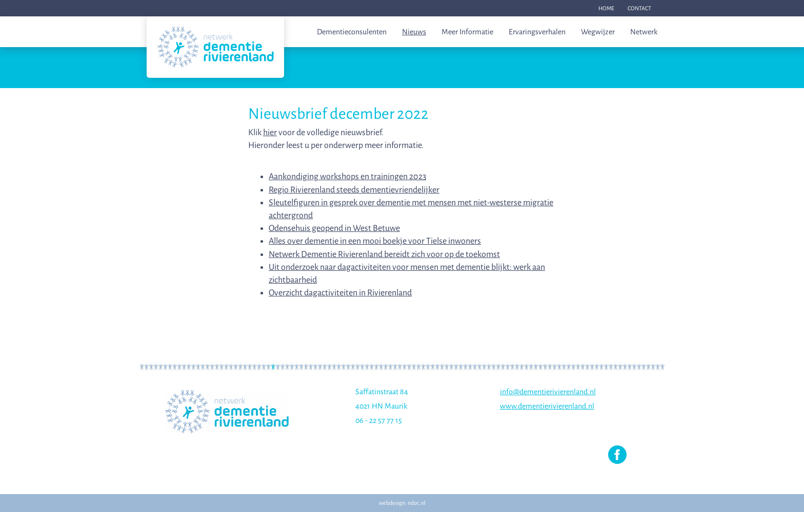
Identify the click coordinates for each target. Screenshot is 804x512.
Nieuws (414, 32)
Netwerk (643, 32)
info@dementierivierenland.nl (548, 392)
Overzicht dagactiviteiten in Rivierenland (340, 292)
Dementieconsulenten (352, 32)
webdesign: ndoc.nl (402, 503)
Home (606, 8)
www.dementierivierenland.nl (547, 406)
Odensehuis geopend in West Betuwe (334, 228)
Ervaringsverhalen (537, 32)
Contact (639, 8)
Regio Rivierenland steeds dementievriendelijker (354, 190)
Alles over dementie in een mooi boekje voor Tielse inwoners (375, 241)
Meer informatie (467, 32)
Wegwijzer (598, 32)
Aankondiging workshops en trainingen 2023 (347, 176)
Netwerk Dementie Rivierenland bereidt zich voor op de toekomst (384, 254)
